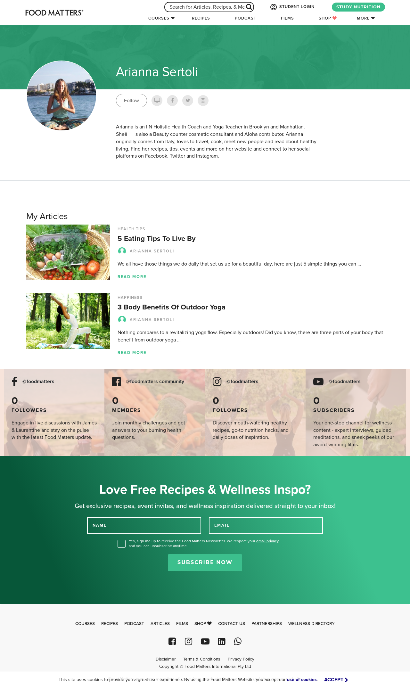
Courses (158, 18)
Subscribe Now (205, 562)
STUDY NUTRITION (358, 6)
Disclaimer (166, 659)
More (363, 18)
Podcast (245, 18)
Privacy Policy (241, 659)
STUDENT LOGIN (292, 7)
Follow (131, 100)
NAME (100, 525)
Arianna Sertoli (146, 251)
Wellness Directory (311, 623)
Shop (328, 18)
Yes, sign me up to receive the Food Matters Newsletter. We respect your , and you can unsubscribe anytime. (204, 543)
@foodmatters (38, 382)
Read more (132, 276)
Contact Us (231, 623)
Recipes (201, 18)
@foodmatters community (155, 382)
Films (287, 18)
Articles (160, 623)
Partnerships (266, 623)
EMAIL (222, 525)
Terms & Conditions (201, 659)
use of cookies (302, 679)
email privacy (267, 541)
